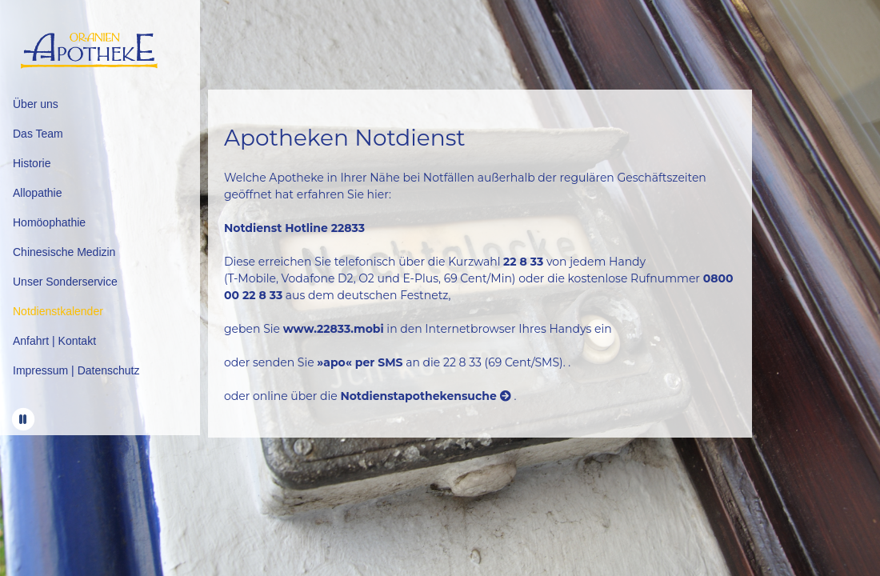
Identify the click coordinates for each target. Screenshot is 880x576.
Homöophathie (49, 222)
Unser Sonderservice (65, 281)
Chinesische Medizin (64, 252)
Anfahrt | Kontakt (54, 340)
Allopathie (37, 192)
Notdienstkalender (58, 311)
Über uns (35, 104)
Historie (31, 163)
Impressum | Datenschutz (76, 370)
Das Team (38, 133)
